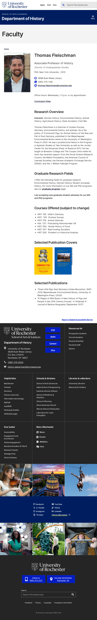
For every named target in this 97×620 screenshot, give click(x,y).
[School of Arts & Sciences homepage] (22, 332)
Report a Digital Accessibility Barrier (77, 320)
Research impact (11, 450)
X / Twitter (38, 508)
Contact (7, 387)
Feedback (28, 603)
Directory (8, 391)
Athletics (41, 441)
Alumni (72, 348)
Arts (40, 446)
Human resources (11, 395)
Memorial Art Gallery (77, 387)
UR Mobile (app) (10, 414)
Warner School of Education (48, 409)
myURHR (7, 406)
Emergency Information (63, 603)
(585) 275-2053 (15, 362)
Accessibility (9, 432)
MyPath (7, 402)
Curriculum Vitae (42, 101)
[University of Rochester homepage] (14, 5)
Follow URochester (61, 515)
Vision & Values (10, 457)
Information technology (14, 398)
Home (6, 49)
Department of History (23, 18)
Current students (76, 337)
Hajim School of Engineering (48, 387)
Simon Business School (46, 405)
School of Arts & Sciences (14, 14)
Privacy (38, 603)
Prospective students (77, 333)
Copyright (47, 603)
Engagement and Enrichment (11, 437)
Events (40, 437)
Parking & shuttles (11, 410)
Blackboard (9, 383)
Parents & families (76, 341)
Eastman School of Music (47, 391)
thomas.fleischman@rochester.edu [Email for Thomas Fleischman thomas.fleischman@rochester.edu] (55, 85)
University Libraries (77, 383)
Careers (52, 343)
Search (23, 590)
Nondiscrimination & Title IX (15, 446)
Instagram (38, 511)
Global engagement (12, 442)
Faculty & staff (74, 345)
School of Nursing (44, 401)
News (40, 432)
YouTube (57, 504)
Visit (49, 5)
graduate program (51, 189)
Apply (42, 5)
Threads (38, 515)
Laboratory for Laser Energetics (45, 413)
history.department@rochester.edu (24, 367)
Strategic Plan (10, 454)
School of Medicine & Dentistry (45, 396)
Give (55, 5)
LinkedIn (57, 511)
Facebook (38, 504)
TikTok (56, 508)
